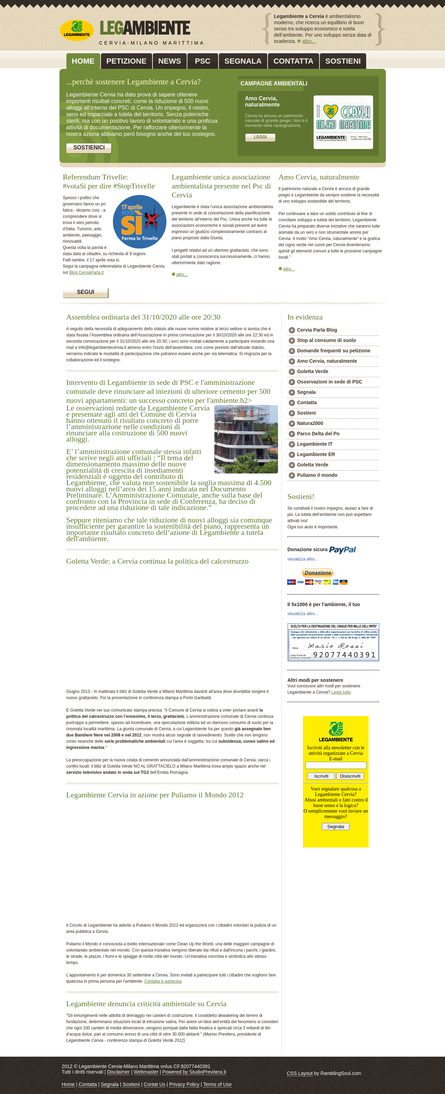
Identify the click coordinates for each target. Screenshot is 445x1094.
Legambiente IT (315, 444)
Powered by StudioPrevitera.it (194, 1072)
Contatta (307, 402)
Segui (85, 292)
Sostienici (89, 147)
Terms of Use (217, 1084)
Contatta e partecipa (163, 981)
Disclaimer (118, 1072)
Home (68, 1084)
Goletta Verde (312, 371)
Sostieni (306, 413)
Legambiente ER (316, 454)
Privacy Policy (184, 1084)
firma (260, 138)
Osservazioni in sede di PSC (329, 381)
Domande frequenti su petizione (333, 350)
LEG (144, 28)
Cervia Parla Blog (317, 330)
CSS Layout (300, 1073)
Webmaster (146, 1072)
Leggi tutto (341, 692)
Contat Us (154, 1084)
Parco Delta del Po (318, 433)
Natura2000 (310, 423)
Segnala (306, 392)
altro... (309, 41)
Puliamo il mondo (317, 475)
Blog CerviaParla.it (86, 272)
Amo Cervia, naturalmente (327, 361)
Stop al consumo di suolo (326, 340)
